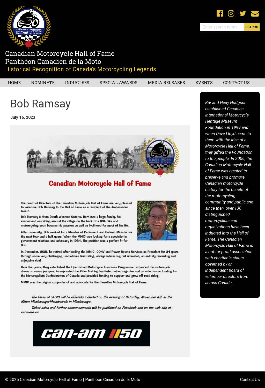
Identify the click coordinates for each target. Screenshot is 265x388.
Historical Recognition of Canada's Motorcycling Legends (80, 69)
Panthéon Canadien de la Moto (53, 61)
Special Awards (118, 82)
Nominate (43, 82)
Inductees (77, 82)
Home (14, 82)
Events (204, 82)
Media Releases (166, 82)
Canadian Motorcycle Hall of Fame (59, 53)
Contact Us (236, 82)
